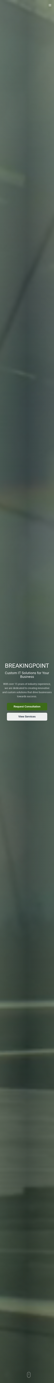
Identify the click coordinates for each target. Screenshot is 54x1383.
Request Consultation (27, 706)
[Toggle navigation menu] (50, 5)
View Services (27, 716)
